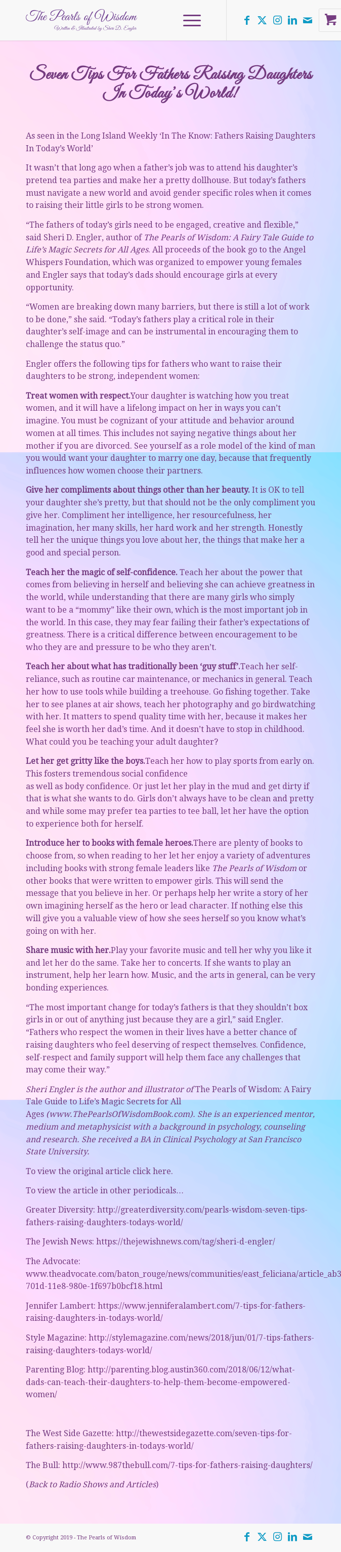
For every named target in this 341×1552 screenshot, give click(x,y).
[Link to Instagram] (277, 20)
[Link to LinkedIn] (292, 20)
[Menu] (187, 20)
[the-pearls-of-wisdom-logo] (142, 20)
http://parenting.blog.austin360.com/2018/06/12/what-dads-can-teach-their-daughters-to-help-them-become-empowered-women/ (160, 1382)
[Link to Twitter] (262, 20)
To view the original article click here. (99, 1171)
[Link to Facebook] (246, 20)
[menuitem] (193, 20)
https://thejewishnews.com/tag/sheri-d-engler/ (185, 1241)
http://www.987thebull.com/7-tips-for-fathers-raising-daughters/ (187, 1465)
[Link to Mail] (307, 20)
